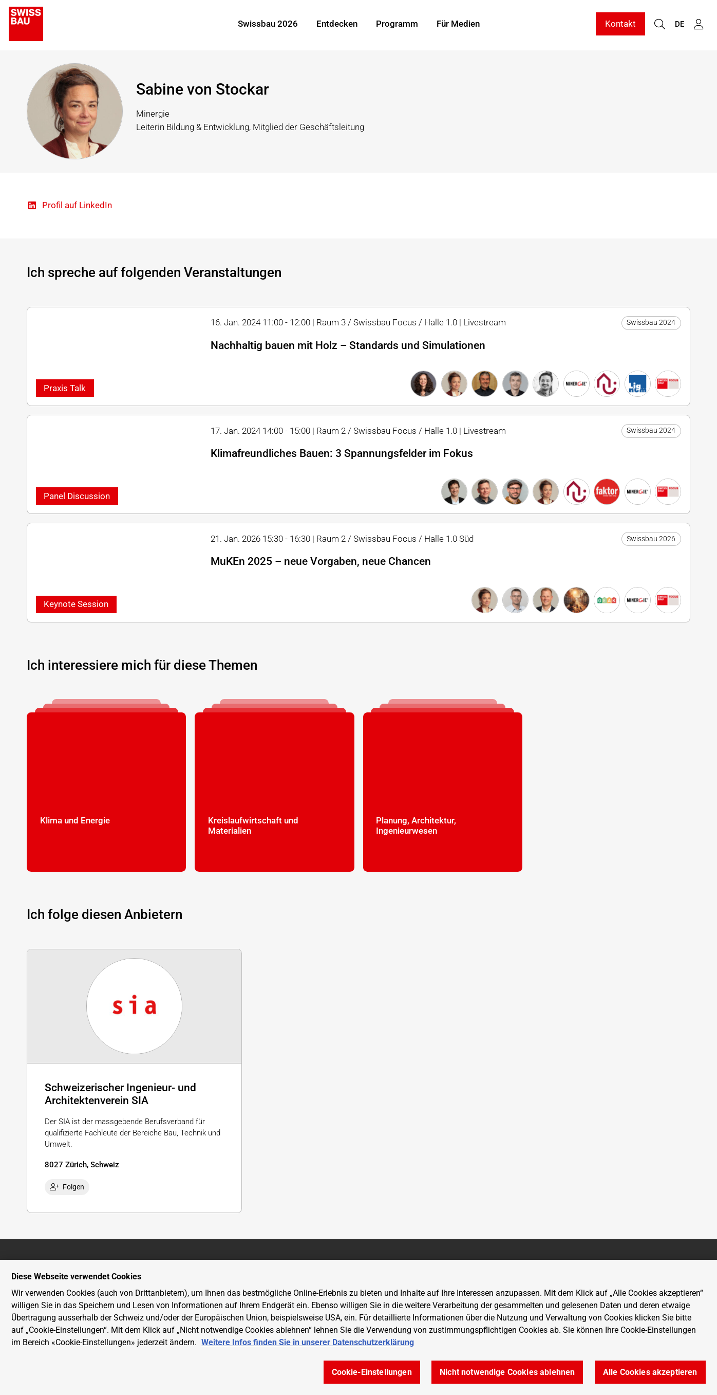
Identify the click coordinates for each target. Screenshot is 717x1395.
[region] (358, 1327)
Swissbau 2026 (268, 25)
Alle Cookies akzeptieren (650, 1372)
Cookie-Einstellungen (372, 1372)
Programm (397, 25)
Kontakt (620, 25)
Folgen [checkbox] (67, 1187)
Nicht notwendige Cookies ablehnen (507, 1372)
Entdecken (336, 25)
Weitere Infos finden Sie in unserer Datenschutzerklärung (307, 1342)
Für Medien (458, 25)
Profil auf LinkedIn (69, 206)
